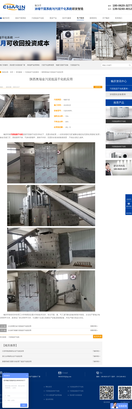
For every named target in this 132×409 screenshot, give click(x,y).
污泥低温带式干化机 (119, 121)
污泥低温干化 (75, 65)
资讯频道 (19, 72)
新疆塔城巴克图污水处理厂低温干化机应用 (16, 361)
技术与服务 (66, 18)
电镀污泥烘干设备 (62, 65)
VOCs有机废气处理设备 (54, 395)
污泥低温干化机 (38, 18)
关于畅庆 (105, 18)
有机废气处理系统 (33, 65)
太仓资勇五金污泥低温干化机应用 (19, 326)
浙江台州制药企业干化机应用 (12, 356)
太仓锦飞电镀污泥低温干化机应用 (19, 330)
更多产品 (53, 18)
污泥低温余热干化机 (119, 147)
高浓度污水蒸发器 (76, 395)
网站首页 (49, 387)
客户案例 (80, 18)
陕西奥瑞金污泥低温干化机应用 (52, 72)
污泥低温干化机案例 (32, 72)
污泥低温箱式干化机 (76, 391)
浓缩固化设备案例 (118, 94)
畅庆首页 (6, 18)
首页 (12, 72)
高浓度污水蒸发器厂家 (17, 65)
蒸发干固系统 (20, 18)
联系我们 (118, 18)
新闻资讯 (93, 18)
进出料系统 (49, 399)
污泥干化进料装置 (48, 65)
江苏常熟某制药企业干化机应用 (13, 351)
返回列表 (98, 87)
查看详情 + (94, 326)
